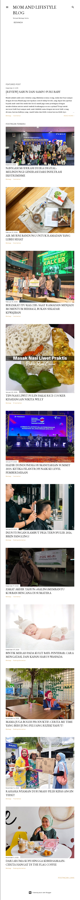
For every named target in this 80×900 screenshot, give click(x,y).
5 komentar (17, 243)
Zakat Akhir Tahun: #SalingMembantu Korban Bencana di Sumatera (35, 591)
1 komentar (17, 116)
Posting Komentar (19, 540)
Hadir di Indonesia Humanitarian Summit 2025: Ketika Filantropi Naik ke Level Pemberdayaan (38, 468)
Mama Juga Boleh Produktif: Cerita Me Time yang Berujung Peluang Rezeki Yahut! (39, 723)
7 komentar (17, 799)
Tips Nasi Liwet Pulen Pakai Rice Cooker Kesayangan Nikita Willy (36, 397)
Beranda (18, 22)
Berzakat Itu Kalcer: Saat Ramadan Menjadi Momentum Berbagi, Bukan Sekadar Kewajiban (40, 308)
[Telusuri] (72, 6)
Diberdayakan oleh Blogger (40, 892)
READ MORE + (69, 116)
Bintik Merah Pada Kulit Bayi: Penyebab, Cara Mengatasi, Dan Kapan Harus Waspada (40, 655)
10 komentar (17, 403)
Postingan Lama (66, 878)
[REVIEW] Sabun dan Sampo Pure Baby (33, 92)
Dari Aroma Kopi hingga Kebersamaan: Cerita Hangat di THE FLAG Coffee (35, 862)
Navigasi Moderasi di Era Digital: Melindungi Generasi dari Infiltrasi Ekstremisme (34, 171)
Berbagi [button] (8, 116)
